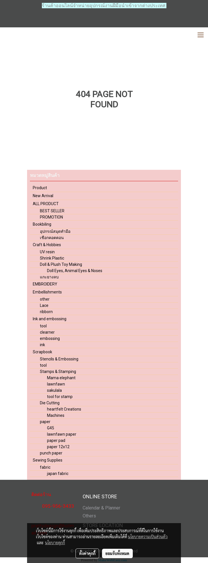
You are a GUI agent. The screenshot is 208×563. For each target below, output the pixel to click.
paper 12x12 (58, 446)
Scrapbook (42, 352)
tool (43, 326)
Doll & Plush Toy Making (61, 264)
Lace (44, 305)
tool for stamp (60, 396)
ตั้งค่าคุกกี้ (87, 553)
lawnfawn (56, 384)
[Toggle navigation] (200, 35)
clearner (47, 332)
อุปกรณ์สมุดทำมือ (55, 231)
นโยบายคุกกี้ (55, 542)
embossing (50, 338)
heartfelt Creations (64, 409)
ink (42, 344)
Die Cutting (50, 403)
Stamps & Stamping (58, 371)
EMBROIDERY (45, 284)
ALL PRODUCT (46, 203)
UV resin (47, 252)
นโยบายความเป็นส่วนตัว (148, 536)
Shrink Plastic (52, 258)
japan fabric (57, 473)
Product (40, 187)
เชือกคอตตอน (52, 237)
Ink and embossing (49, 319)
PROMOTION (51, 217)
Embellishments (47, 292)
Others (89, 516)
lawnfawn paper (61, 434)
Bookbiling (42, 224)
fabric (45, 467)
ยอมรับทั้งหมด (117, 553)
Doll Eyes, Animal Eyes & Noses (74, 270)
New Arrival (43, 195)
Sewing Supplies (47, 460)
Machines (55, 415)
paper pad (56, 440)
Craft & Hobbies (47, 244)
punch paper (51, 453)
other (45, 299)
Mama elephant (61, 378)
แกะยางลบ (49, 277)
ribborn (46, 311)
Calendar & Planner (101, 508)
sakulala (54, 390)
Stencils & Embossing (59, 359)
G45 (50, 428)
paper (45, 421)
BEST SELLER (52, 211)
